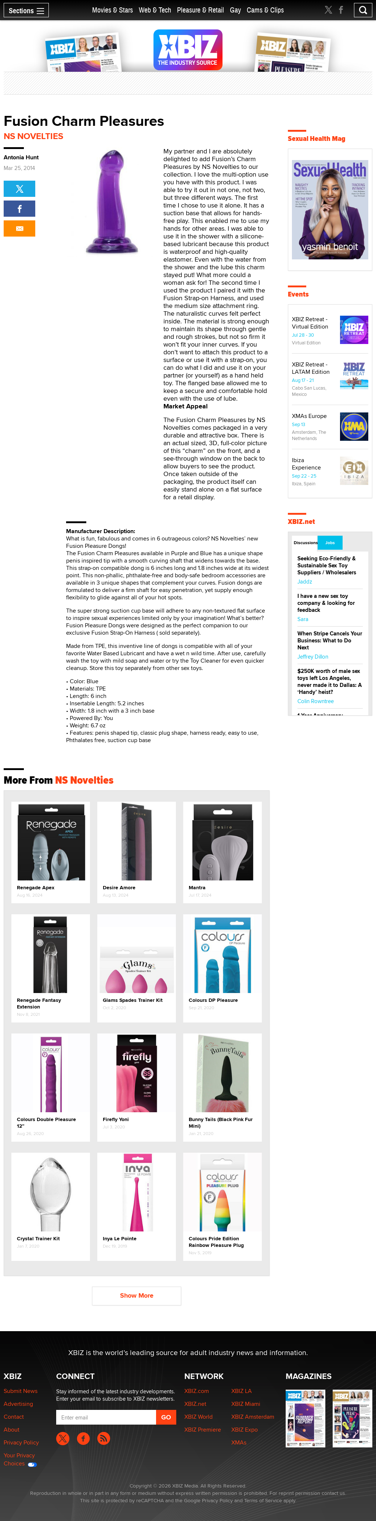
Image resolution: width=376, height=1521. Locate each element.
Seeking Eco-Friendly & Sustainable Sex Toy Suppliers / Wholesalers (326, 565)
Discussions (305, 542)
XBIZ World (198, 1416)
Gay (235, 10)
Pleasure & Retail (200, 10)
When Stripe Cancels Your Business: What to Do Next (329, 641)
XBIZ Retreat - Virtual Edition (310, 323)
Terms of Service (263, 1500)
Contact (14, 1416)
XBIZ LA (241, 1391)
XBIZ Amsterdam (252, 1416)
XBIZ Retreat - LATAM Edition (311, 368)
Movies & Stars (112, 10)
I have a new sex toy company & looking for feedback (326, 603)
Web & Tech (155, 10)
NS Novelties (33, 136)
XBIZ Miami (245, 1404)
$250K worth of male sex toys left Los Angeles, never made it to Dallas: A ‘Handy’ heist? (329, 681)
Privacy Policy (21, 1442)
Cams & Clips (265, 10)
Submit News (20, 1391)
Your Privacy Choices (20, 1459)
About (11, 1429)
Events (298, 294)
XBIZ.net (301, 521)
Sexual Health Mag (317, 138)
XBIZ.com (196, 1391)
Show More (136, 1295)
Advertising (18, 1404)
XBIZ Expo (244, 1429)
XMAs (238, 1442)
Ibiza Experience (306, 464)
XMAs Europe (309, 416)
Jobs (330, 542)
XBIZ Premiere (202, 1429)
